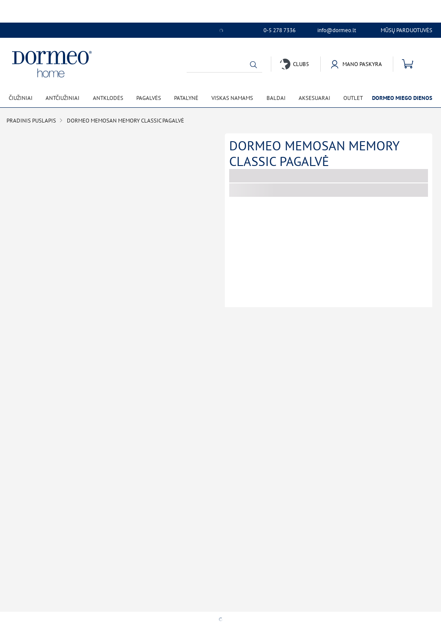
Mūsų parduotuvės (406, 30)
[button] (253, 64)
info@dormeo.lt (336, 30)
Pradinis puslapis (31, 120)
